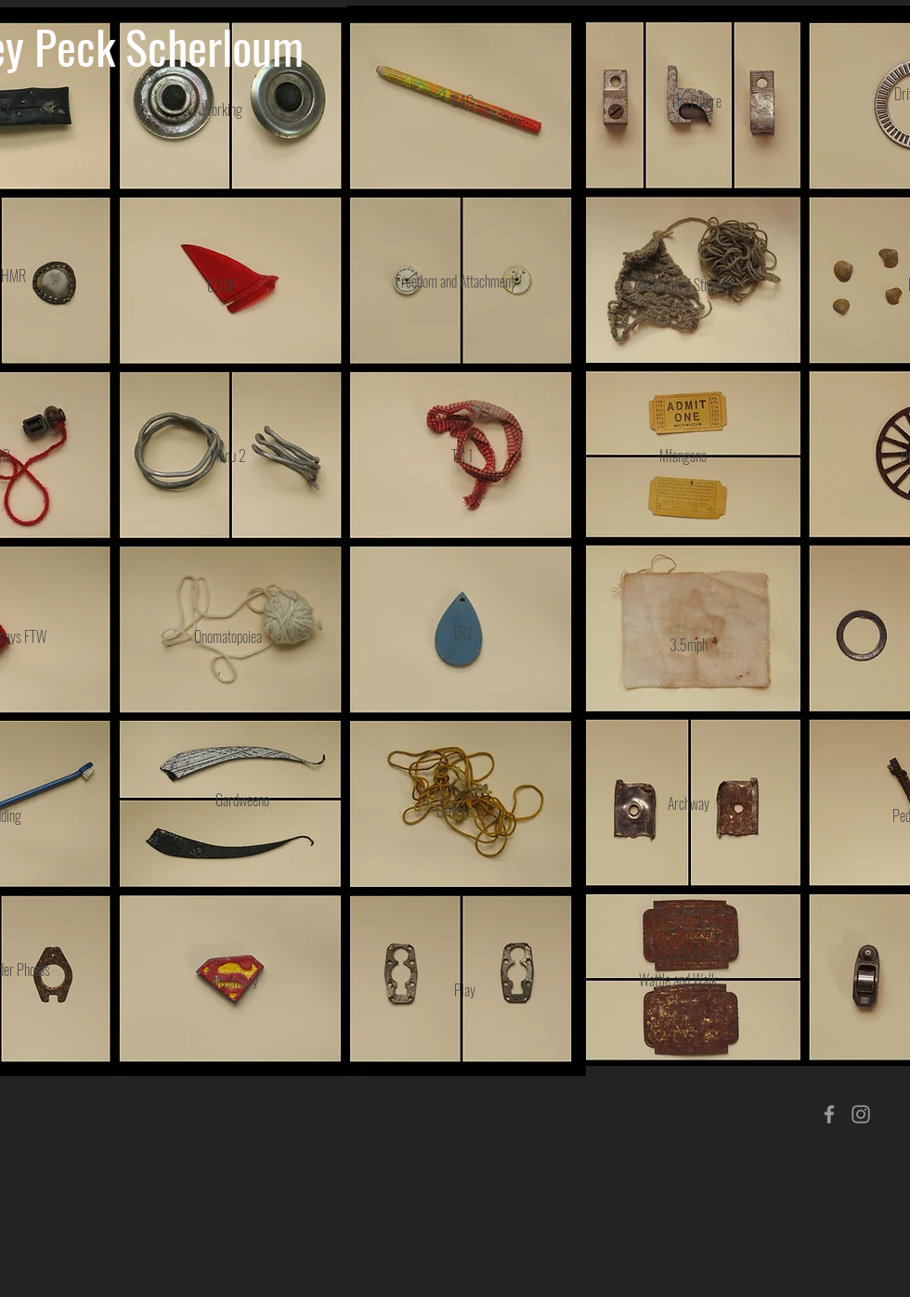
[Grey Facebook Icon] (829, 1114)
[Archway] (688, 803)
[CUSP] (222, 285)
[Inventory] (235, 980)
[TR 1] (462, 455)
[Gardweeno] (242, 800)
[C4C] (462, 101)
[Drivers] (454, 811)
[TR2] (462, 632)
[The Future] (696, 101)
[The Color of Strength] (683, 284)
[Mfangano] (682, 456)
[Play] (464, 990)
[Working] (222, 109)
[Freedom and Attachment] (455, 281)
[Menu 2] (227, 456)
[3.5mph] (688, 644)
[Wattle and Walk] (678, 980)
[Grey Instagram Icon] (861, 1114)
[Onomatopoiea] (227, 636)
